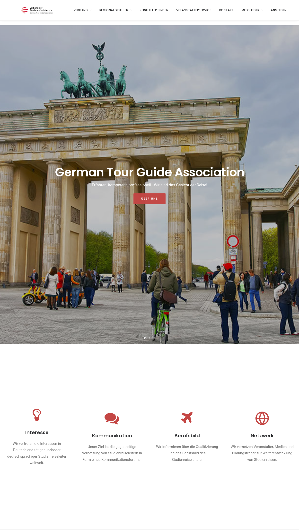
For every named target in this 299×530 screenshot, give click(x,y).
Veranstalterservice (193, 12)
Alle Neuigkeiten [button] (149, 436)
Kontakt (226, 12)
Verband (83, 12)
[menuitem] (84, 12)
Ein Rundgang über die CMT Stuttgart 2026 (254, 394)
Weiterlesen (81, 360)
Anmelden (279, 12)
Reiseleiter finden (154, 12)
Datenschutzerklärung (115, 521)
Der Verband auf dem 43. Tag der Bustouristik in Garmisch (101, 394)
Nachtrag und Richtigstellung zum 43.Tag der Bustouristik (255, 329)
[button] (32, 333)
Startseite (90, 484)
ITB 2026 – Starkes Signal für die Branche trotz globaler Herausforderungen (101, 331)
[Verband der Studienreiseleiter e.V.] (38, 13)
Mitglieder (252, 12)
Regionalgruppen (115, 12)
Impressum (86, 521)
